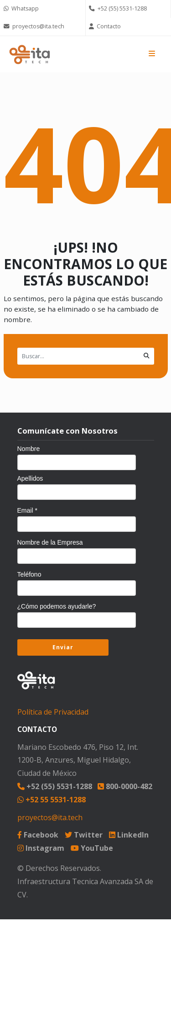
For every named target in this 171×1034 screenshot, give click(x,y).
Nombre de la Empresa (50, 542)
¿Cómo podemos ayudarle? (56, 606)
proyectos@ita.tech (50, 817)
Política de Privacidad (52, 712)
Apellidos (30, 478)
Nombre (28, 448)
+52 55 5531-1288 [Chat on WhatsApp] (51, 800)
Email (27, 510)
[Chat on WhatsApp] (43, 9)
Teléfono (29, 574)
